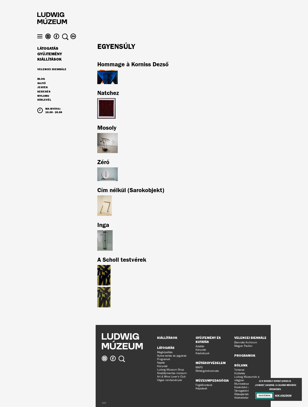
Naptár (161, 362)
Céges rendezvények (169, 380)
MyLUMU (43, 103)
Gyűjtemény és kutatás (208, 340)
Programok (163, 359)
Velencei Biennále (51, 77)
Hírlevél (44, 107)
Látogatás (47, 56)
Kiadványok (202, 353)
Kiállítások (49, 67)
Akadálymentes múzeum (172, 373)
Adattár (200, 346)
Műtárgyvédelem (211, 363)
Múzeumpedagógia (212, 380)
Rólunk (241, 365)
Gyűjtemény (49, 62)
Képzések (201, 388)
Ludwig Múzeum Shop (170, 369)
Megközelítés (165, 352)
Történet (239, 370)
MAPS (199, 367)
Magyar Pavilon (243, 346)
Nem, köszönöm (283, 395)
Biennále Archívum (245, 342)
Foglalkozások (204, 385)
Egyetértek (265, 395)
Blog (41, 86)
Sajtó (41, 91)
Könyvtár (162, 366)
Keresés (43, 99)
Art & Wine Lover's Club (171, 376)
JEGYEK (42, 95)
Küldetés (239, 373)
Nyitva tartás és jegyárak (172, 355)
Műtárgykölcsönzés (207, 371)
